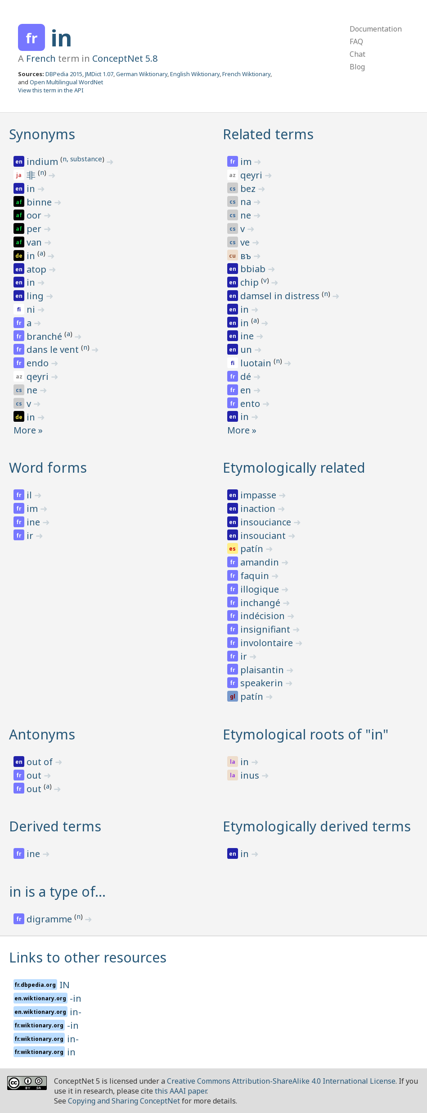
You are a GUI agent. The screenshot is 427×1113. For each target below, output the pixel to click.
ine (248, 336)
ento (251, 403)
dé (246, 376)
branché (45, 336)
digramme (50, 919)
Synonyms (42, 134)
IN (64, 985)
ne (33, 390)
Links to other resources (87, 957)
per (35, 229)
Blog (357, 67)
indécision (263, 616)
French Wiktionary (246, 74)
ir (31, 535)
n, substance (82, 158)
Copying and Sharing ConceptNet (124, 1101)
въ (246, 256)
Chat (357, 54)
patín (252, 549)
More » (28, 430)
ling (36, 296)
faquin (255, 576)
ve (246, 242)
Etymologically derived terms (317, 826)
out (35, 775)
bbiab (254, 269)
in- (75, 1012)
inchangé (261, 603)
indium (43, 161)
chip (250, 282)
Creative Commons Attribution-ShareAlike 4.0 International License (281, 1081)
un (247, 349)
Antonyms (42, 734)
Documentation (376, 29)
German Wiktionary (141, 74)
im (247, 161)
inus (250, 775)
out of (41, 762)
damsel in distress (281, 296)
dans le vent (54, 349)
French (41, 58)
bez (249, 188)
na (246, 202)
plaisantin (263, 670)
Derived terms (55, 826)
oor (35, 215)
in (61, 38)
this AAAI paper (181, 1091)
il (30, 495)
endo (39, 363)
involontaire (267, 643)
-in (75, 998)
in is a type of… (57, 891)
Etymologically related (294, 467)
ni (32, 309)
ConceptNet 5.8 (124, 58)
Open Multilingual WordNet (66, 82)
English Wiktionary (195, 74)
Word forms (48, 467)
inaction (259, 508)
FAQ (356, 41)
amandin (260, 562)
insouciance (266, 522)
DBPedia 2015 (63, 74)
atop (38, 269)
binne (40, 202)
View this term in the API (51, 90)
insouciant (264, 535)
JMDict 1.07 (99, 74)
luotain (257, 363)
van (35, 242)
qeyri (39, 376)
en (246, 390)
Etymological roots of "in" (305, 734)
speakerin (262, 683)
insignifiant (266, 629)
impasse (259, 495)
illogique (260, 589)
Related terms (268, 134)
